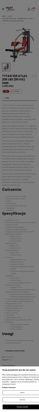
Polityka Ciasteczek (9, 387)
